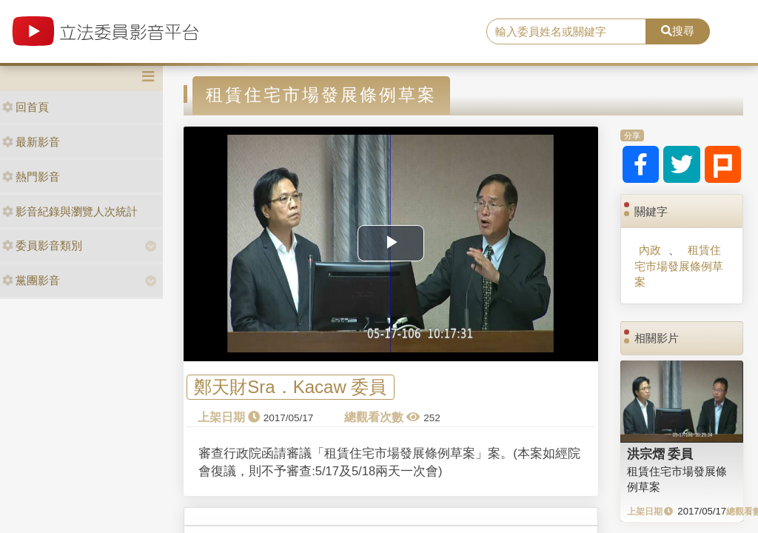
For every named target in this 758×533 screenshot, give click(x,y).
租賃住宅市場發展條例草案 (678, 266)
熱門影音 (31, 176)
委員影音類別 (42, 245)
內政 (650, 250)
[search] (566, 32)
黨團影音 (31, 280)
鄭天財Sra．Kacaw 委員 (290, 388)
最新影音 (31, 141)
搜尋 (677, 30)
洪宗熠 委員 (660, 453)
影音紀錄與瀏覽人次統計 (70, 211)
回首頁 (25, 107)
